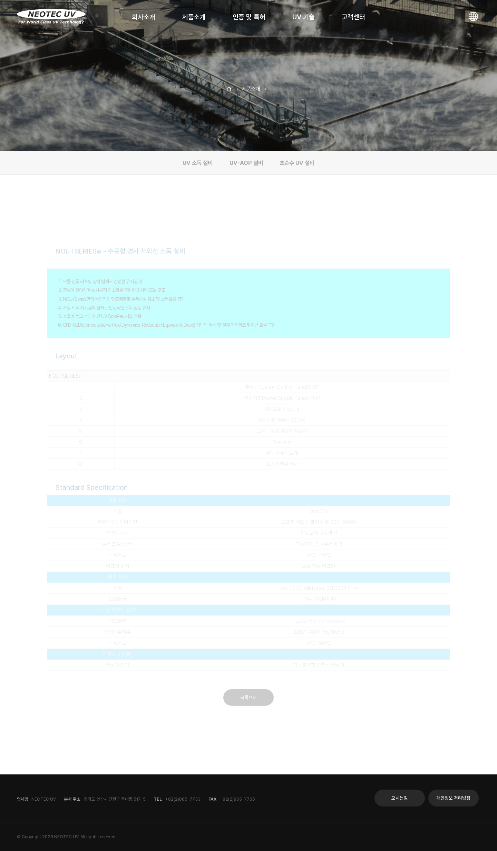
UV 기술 (303, 17)
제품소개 (194, 17)
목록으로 (248, 692)
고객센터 (353, 17)
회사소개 (143, 17)
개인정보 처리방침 (453, 798)
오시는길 (399, 798)
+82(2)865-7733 (183, 799)
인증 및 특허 (249, 17)
